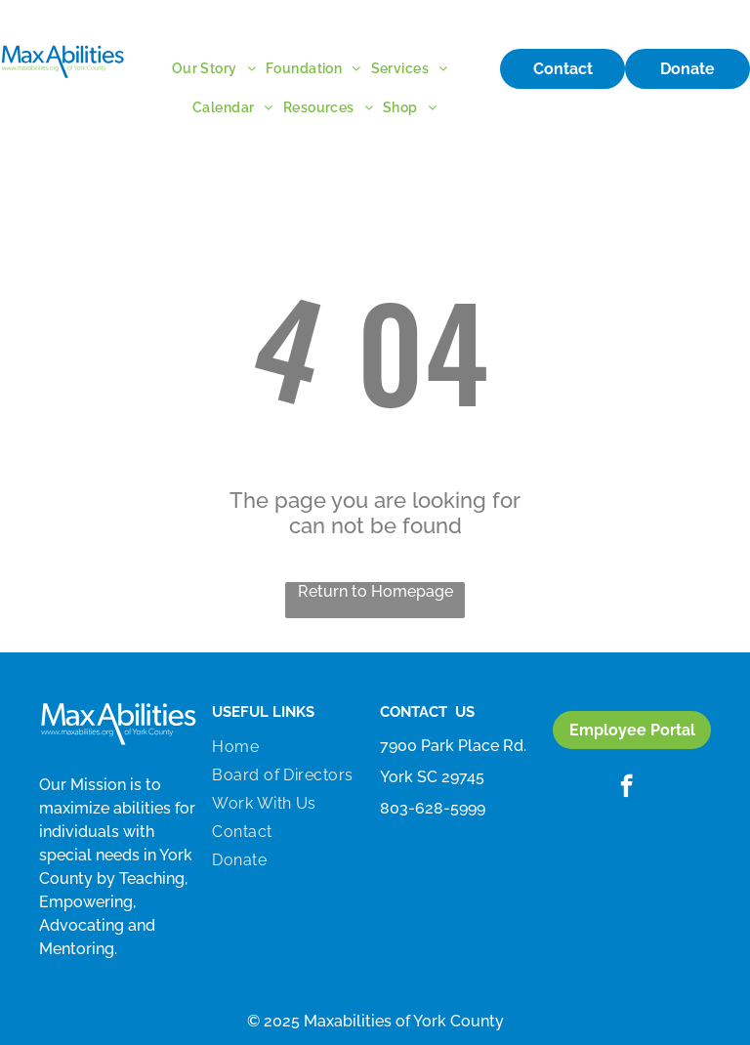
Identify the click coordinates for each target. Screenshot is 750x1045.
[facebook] (626, 788)
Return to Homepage (375, 591)
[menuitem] (219, 68)
